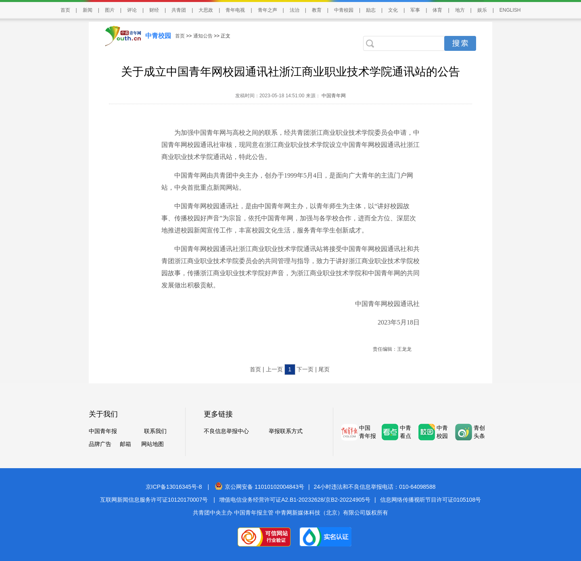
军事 (415, 10)
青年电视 (235, 10)
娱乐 (482, 10)
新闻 (87, 10)
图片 (110, 10)
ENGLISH (510, 10)
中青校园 (343, 10)
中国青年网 (334, 95)
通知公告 (203, 36)
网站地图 (152, 444)
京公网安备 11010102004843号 (259, 487)
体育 (437, 10)
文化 (393, 10)
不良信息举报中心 (226, 431)
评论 (132, 10)
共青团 (178, 10)
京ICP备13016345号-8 (174, 487)
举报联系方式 (286, 431)
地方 (460, 10)
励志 (371, 10)
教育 (317, 10)
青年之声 (267, 10)
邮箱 (125, 444)
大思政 (206, 10)
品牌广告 (100, 444)
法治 (294, 10)
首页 (65, 10)
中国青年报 (103, 431)
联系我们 (155, 431)
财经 (154, 10)
